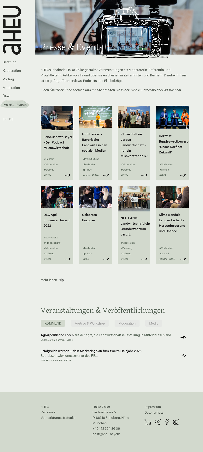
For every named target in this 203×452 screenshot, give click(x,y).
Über (6, 96)
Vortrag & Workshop (90, 323)
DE (11, 119)
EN (5, 119)
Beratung (9, 62)
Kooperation (12, 70)
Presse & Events (15, 104)
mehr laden (49, 280)
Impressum (153, 406)
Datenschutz (154, 412)
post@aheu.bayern (106, 433)
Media (153, 323)
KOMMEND (53, 323)
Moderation (11, 87)
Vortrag (8, 79)
